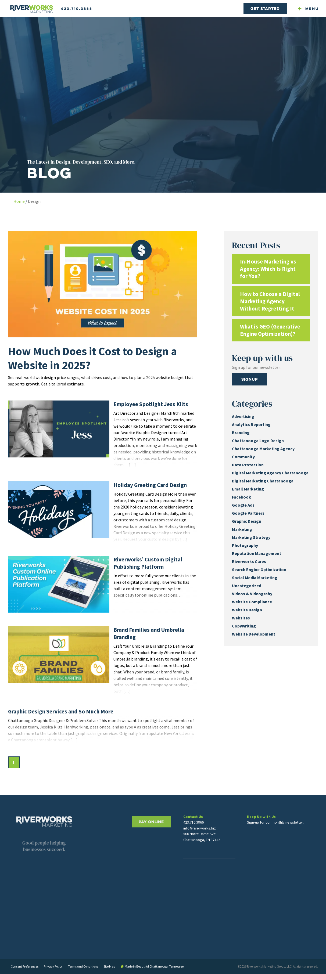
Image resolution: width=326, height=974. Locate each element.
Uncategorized (246, 585)
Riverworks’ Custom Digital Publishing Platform (147, 563)
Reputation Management (256, 553)
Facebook (241, 497)
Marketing (242, 529)
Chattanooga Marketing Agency (263, 448)
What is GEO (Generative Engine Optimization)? (270, 330)
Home (19, 201)
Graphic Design (246, 521)
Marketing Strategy (251, 537)
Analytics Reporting (251, 424)
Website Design (247, 609)
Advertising (243, 416)
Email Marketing (248, 489)
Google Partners (248, 513)
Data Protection (248, 464)
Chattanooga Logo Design (258, 440)
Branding (241, 432)
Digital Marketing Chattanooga (262, 481)
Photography (245, 545)
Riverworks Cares (249, 561)
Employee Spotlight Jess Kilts (150, 404)
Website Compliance (252, 601)
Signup (249, 379)
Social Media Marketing (254, 577)
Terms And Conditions (83, 966)
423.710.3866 (76, 8)
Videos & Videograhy (252, 593)
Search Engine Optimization (259, 569)
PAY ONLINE (151, 843)
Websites (241, 618)
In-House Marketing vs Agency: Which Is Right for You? (268, 269)
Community (243, 456)
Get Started (265, 8)
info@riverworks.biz (199, 843)
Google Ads (243, 505)
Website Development (253, 634)
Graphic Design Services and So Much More (60, 711)
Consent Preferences (24, 966)
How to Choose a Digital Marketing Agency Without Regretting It (270, 301)
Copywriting (244, 626)
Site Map (109, 966)
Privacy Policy (53, 966)
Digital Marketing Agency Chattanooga (270, 472)
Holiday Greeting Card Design (150, 485)
